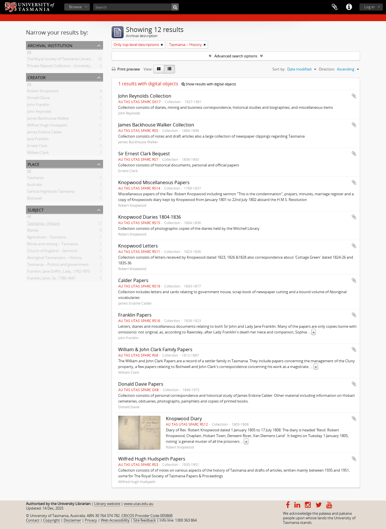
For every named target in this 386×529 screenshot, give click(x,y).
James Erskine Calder (44, 133)
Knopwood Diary (184, 418)
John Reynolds (39, 112)
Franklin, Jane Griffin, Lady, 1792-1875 (58, 272)
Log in (369, 6)
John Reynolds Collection (144, 96)
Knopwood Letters (138, 246)
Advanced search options (235, 56)
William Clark (38, 153)
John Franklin (38, 105)
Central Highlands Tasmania (51, 192)
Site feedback (144, 520)
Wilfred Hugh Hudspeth (47, 126)
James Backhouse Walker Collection (156, 125)
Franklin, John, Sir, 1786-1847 (51, 279)
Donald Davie (38, 98)
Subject (36, 209)
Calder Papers (133, 280)
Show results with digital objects (209, 84)
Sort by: (279, 69)
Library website (107, 503)
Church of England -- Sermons (52, 251)
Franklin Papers (135, 315)
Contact (32, 520)
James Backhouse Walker (48, 119)
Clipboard (334, 7)
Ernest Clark (37, 146)
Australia (34, 185)
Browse (75, 6)
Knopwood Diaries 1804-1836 (149, 217)
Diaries (33, 231)
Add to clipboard (354, 96)
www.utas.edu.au (138, 503)
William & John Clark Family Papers (155, 349)
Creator (37, 77)
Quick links (349, 7)
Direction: (327, 69)
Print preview (126, 69)
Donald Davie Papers (140, 384)
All (29, 53)
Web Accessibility (115, 520)
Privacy (91, 520)
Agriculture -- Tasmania (46, 238)
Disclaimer (72, 520)
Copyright (51, 520)
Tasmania (35, 178)
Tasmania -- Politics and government (58, 265)
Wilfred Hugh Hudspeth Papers (151, 459)
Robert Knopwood (43, 91)
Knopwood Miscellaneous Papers (154, 182)
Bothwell (34, 199)
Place (33, 164)
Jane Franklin (38, 139)
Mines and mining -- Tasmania (52, 245)
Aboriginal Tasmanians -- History (54, 258)
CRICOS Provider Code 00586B (146, 515)
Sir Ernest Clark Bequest (144, 153)
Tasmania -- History (43, 224)
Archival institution (50, 45)
